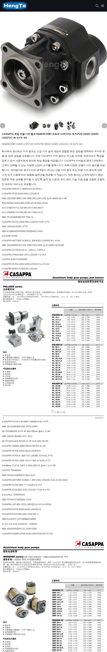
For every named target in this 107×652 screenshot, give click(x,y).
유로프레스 (7, 494)
